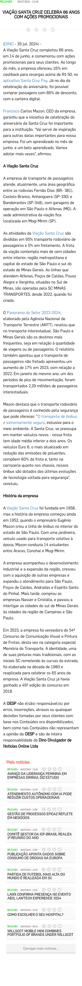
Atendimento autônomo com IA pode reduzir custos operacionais (39, 796)
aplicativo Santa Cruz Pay (25, 80)
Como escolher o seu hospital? (35, 915)
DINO (9, 43)
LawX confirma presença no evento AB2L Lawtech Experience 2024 (39, 896)
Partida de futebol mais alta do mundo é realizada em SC (36, 876)
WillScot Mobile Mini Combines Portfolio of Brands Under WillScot (40, 933)
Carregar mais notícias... (41, 948)
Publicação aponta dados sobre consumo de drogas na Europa (36, 856)
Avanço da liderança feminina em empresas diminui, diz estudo (37, 776)
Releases (6, 1)
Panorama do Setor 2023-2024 (34, 312)
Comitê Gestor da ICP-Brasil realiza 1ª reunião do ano (39, 836)
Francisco (11, 111)
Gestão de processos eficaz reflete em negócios (40, 816)
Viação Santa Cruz (48, 233)
